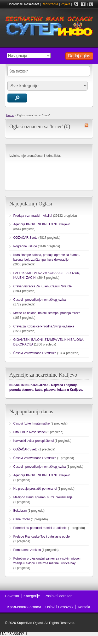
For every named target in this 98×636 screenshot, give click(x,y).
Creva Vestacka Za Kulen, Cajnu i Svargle (42, 286)
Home (10, 115)
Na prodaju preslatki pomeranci (35, 488)
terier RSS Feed (86, 125)
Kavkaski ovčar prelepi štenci (33, 441)
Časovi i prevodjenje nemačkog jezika (39, 300)
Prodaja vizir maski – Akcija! (32, 215)
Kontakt (84, 607)
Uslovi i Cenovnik (59, 607)
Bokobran (20, 510)
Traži (17, 98)
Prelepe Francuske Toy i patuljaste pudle (41, 536)
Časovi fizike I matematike (31, 423)
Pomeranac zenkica (27, 550)
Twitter (91, 4)
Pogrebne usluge (25, 246)
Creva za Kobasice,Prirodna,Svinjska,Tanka (43, 326)
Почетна (12, 596)
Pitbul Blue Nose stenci (29, 432)
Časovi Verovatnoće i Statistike (34, 353)
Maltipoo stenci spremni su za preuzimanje (43, 497)
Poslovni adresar (58, 596)
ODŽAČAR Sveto (25, 237)
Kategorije (32, 596)
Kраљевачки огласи (24, 607)
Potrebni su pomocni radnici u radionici (40, 528)
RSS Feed (76, 4)
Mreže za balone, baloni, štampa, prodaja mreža (46, 313)
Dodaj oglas (79, 56)
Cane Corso (21, 519)
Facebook (83, 4)
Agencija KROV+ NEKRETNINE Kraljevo (41, 224)
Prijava (65, 4)
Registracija (50, 4)
